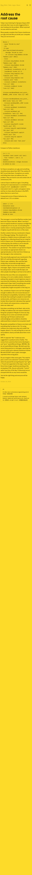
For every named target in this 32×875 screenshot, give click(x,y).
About (18, 5)
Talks (9, 5)
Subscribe (9, 393)
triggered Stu (23, 25)
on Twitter (21, 340)
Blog (2, 5)
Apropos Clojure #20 (23, 23)
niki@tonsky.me (23, 400)
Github (7, 400)
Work (5, 5)
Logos (14, 5)
